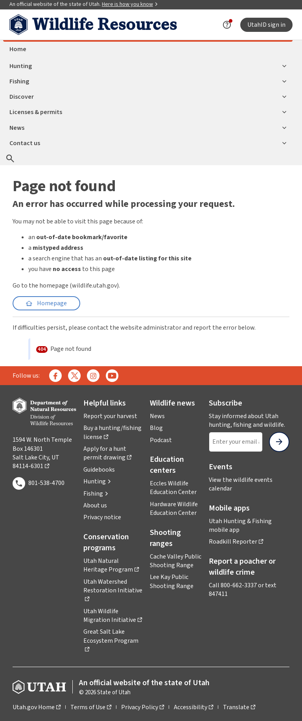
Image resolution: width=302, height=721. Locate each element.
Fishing (147, 81)
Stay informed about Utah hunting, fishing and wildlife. (249, 420)
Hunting (147, 66)
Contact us (147, 143)
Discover (147, 96)
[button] (97, 481)
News (147, 128)
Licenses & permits (147, 112)
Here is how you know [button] (130, 4)
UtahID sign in (266, 24)
